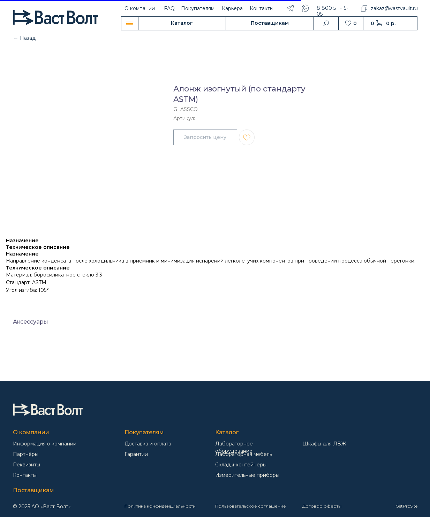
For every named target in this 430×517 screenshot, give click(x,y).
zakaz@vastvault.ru (394, 8)
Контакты (261, 8)
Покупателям (197, 8)
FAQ (169, 8)
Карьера (232, 8)
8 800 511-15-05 (332, 11)
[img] (48, 410)
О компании (140, 8)
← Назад (25, 38)
